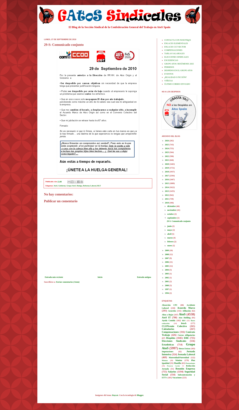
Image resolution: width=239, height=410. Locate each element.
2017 (167, 176)
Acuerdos (172, 311)
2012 (167, 195)
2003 (167, 274)
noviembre (172, 210)
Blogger (140, 395)
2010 (167, 203)
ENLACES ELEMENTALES (176, 43)
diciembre (171, 206)
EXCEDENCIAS (171, 60)
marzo (170, 238)
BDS (183, 320)
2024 (167, 148)
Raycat (115, 395)
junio (169, 226)
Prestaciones (190, 363)
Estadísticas (168, 344)
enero (169, 245)
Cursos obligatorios (186, 335)
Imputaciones (167, 351)
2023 (167, 152)
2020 (167, 164)
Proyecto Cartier (173, 366)
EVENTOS (168, 74)
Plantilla (177, 363)
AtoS (56, 186)
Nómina (178, 360)
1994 (167, 293)
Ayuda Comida (168, 320)
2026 (167, 140)
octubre (170, 214)
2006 (167, 262)
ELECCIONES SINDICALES (176, 57)
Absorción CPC (170, 305)
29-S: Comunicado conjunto (179, 221)
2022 (167, 156)
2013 (167, 191)
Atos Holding (185, 318)
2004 (167, 270)
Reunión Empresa (185, 368)
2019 (167, 168)
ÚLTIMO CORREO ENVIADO (177, 84)
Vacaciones (177, 377)
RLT (99, 186)
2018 (167, 172)
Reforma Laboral (89, 186)
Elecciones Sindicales (174, 341)
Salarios (172, 371)
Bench (183, 323)
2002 (167, 277)
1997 (167, 289)
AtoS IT (166, 317)
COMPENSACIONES (173, 50)
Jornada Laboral (186, 354)
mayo (169, 230)
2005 (167, 266)
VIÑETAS (168, 81)
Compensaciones (170, 332)
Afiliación (186, 311)
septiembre (172, 218)
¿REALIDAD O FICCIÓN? (175, 77)
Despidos (170, 338)
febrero (170, 241)
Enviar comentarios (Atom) (67, 282)
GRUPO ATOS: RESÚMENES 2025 (179, 64)
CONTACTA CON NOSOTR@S (177, 40)
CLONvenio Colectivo (174, 326)
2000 (167, 285)
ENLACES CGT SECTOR (175, 47)
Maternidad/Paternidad (179, 357)
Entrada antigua (144, 277)
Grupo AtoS (71, 186)
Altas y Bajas (167, 315)
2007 (167, 258)
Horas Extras (184, 348)
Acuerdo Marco (186, 308)
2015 (167, 183)
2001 (167, 281)
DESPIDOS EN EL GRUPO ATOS (178, 70)
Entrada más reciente (54, 277)
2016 (167, 179)
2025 (167, 144)
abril (169, 234)
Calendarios (168, 329)
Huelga (79, 186)
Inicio (100, 277)
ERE (186, 338)
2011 (167, 199)
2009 (167, 250)
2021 (167, 160)
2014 (167, 187)
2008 (167, 254)
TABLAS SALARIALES (174, 53)
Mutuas (165, 360)
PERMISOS (169, 67)
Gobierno (62, 186)
